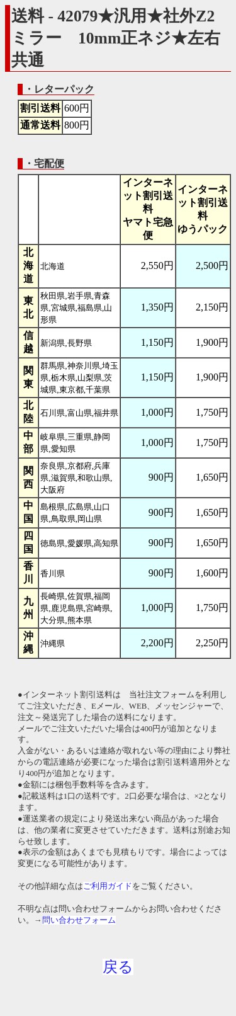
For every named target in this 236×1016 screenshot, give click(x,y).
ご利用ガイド (107, 886)
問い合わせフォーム (79, 920)
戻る (118, 967)
